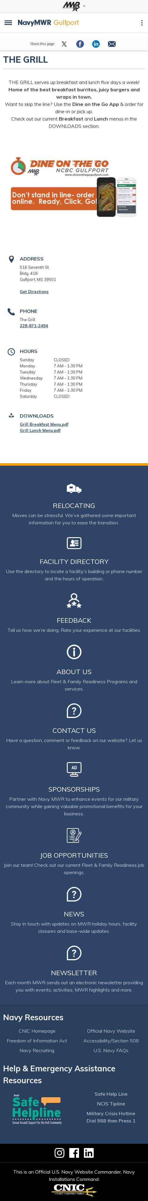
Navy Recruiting (37, 1050)
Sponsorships (74, 789)
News (74, 914)
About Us (74, 671)
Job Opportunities (74, 855)
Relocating (74, 505)
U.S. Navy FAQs (110, 1050)
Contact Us (74, 730)
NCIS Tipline (111, 1104)
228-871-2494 (34, 325)
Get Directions (34, 291)
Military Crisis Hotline (111, 1113)
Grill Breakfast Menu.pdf (44, 424)
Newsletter (74, 972)
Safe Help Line (111, 1094)
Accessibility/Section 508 (111, 1041)
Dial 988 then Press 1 (111, 1121)
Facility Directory (74, 561)
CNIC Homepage (37, 1031)
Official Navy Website (111, 1031)
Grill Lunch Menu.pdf (40, 430)
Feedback (74, 620)
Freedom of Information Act (37, 1041)
